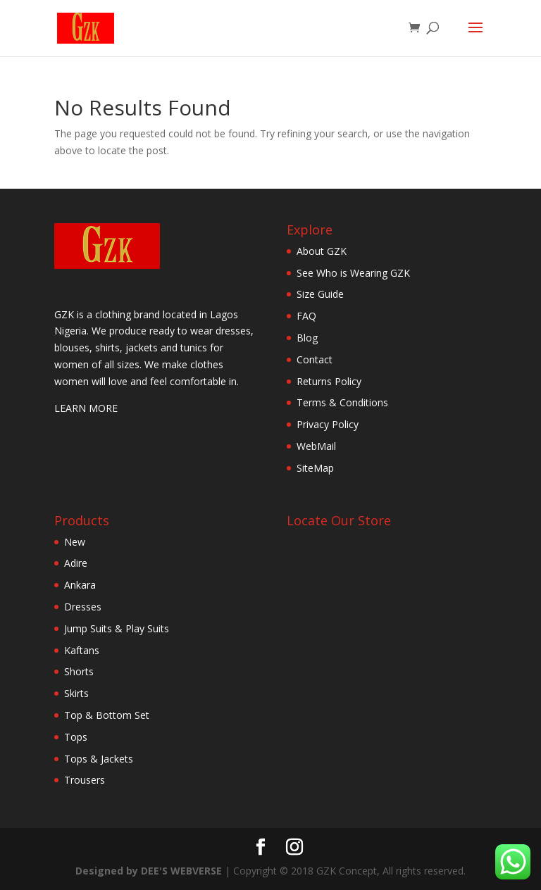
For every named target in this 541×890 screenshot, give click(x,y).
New (74, 542)
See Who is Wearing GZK (353, 273)
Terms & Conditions (342, 402)
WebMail (316, 446)
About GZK (322, 251)
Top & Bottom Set (106, 715)
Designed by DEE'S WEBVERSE (150, 870)
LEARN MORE (86, 408)
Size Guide (320, 294)
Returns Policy (329, 381)
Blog (307, 337)
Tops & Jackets (98, 758)
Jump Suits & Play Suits (116, 628)
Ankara (80, 584)
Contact (314, 359)
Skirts (76, 693)
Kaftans (81, 650)
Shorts (79, 671)
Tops (75, 737)
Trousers (84, 779)
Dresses (82, 606)
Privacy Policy (328, 424)
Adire (75, 563)
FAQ (306, 315)
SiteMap (315, 468)
